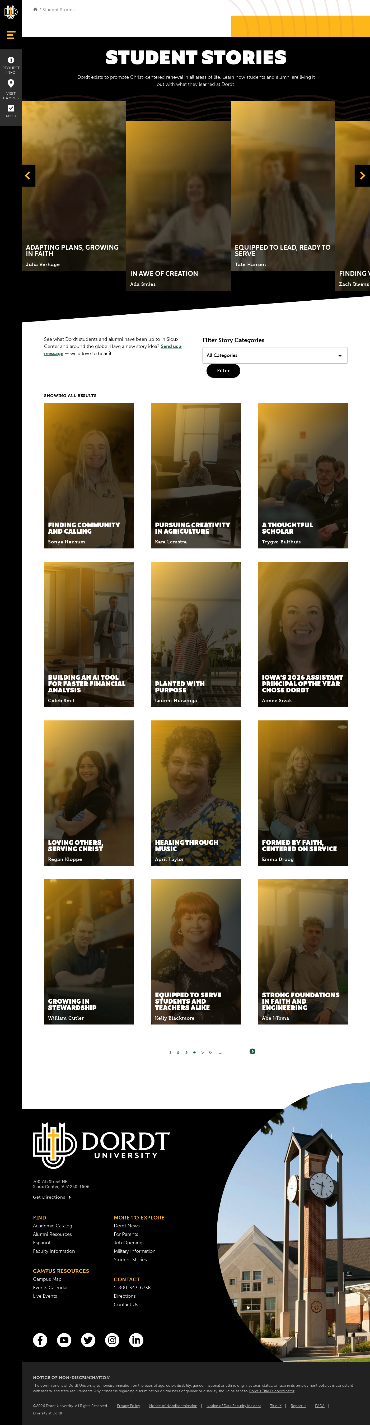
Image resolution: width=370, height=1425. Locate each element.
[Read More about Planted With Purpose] (196, 634)
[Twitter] (88, 1340)
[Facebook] (40, 1340)
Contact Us (126, 1304)
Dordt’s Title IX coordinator (271, 1391)
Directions (125, 1296)
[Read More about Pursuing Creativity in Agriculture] (196, 476)
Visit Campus (11, 89)
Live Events (45, 1296)
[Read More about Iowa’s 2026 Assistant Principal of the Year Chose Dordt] (303, 634)
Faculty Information (54, 1251)
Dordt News (127, 1226)
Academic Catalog (52, 1226)
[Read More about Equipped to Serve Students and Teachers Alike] (196, 952)
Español (41, 1243)
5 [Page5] (202, 1052)
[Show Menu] (11, 35)
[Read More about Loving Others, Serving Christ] (89, 793)
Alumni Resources (52, 1234)
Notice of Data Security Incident (234, 1406)
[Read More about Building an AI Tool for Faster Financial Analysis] (89, 634)
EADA (320, 1406)
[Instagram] (112, 1340)
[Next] (252, 1051)
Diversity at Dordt (47, 1413)
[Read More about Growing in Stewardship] (89, 952)
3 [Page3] (186, 1052)
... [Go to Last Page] (221, 1052)
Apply (11, 111)
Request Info (11, 66)
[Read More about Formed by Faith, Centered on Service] (303, 793)
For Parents (126, 1234)
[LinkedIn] (136, 1340)
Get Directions (52, 1197)
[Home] (35, 9)
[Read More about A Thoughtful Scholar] (303, 476)
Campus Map (47, 1279)
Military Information (135, 1251)
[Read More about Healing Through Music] (196, 793)
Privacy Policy (128, 1406)
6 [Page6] (210, 1052)
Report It (298, 1406)
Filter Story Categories (233, 340)
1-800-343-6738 (132, 1288)
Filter (223, 370)
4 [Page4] (194, 1052)
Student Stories (130, 1260)
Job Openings (129, 1243)
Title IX (276, 1406)
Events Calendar (50, 1288)
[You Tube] (64, 1340)
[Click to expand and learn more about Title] (74, 186)
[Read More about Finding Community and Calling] (89, 476)
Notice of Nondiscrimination (173, 1406)
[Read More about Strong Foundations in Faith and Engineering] (303, 952)
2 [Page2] (178, 1052)
